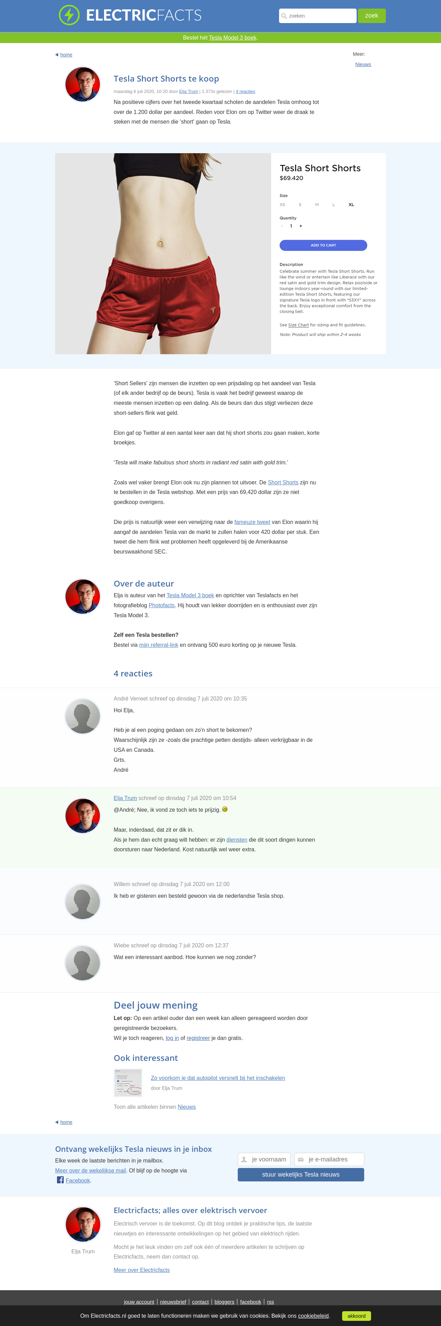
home (66, 54)
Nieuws (363, 64)
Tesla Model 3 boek (233, 38)
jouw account (139, 1302)
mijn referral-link (158, 645)
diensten (236, 840)
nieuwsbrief (173, 1302)
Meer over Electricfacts (142, 1270)
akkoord (357, 1316)
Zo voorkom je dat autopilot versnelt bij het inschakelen (218, 1078)
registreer (198, 1038)
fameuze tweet (252, 522)
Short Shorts (283, 482)
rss (270, 1302)
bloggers (225, 1302)
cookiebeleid (313, 1316)
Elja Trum (188, 91)
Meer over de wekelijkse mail (90, 1171)
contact (200, 1302)
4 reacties (245, 91)
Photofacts (161, 605)
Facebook (73, 1180)
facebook (250, 1302)
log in (172, 1038)
